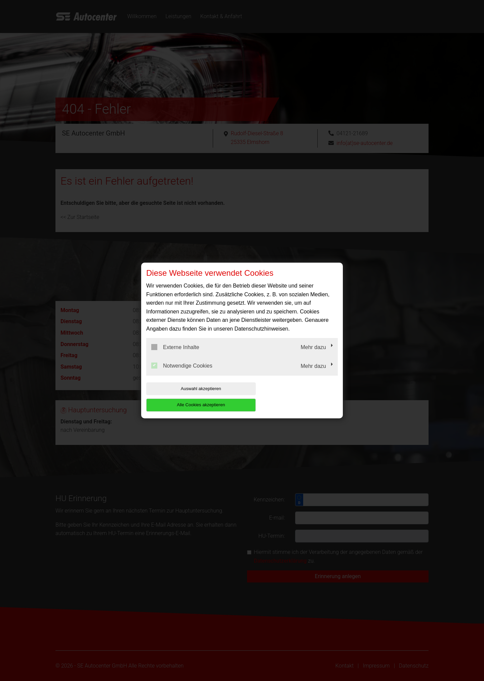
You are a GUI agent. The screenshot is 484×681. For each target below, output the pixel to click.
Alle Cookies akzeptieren (295, 396)
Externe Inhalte (175, 355)
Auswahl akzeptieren (189, 396)
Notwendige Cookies (181, 374)
